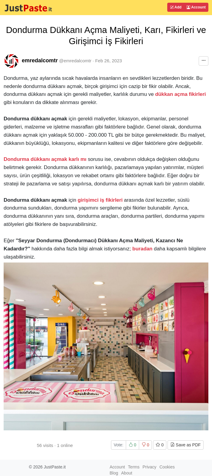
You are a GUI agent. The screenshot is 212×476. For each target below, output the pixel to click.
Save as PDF (185, 444)
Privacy (149, 467)
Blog (114, 473)
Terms (133, 467)
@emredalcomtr (75, 60)
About (126, 473)
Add (175, 7)
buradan (142, 249)
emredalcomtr (40, 60)
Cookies (167, 467)
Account (196, 7)
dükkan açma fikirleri (180, 94)
